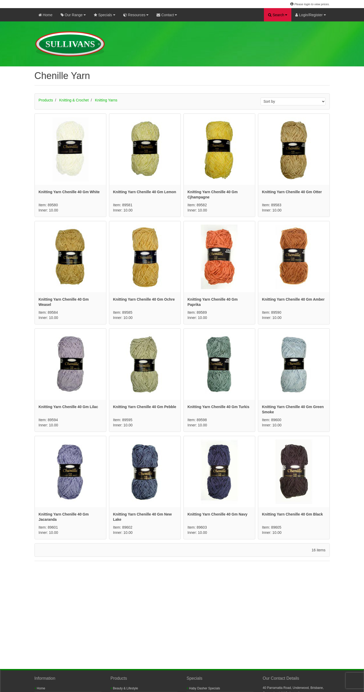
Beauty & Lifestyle (124, 688)
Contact (167, 15)
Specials (104, 15)
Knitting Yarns (106, 100)
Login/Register (310, 15)
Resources (136, 15)
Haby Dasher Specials (203, 688)
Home (45, 15)
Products (46, 100)
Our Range (73, 15)
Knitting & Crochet (74, 100)
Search (277, 15)
